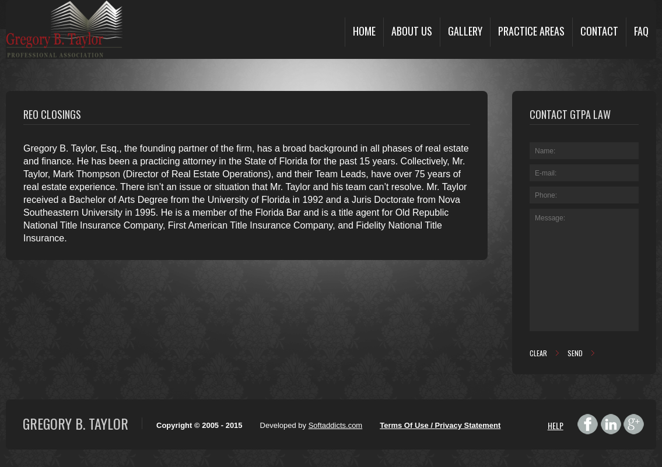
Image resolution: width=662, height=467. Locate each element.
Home (364, 30)
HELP (555, 425)
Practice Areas (531, 30)
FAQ (641, 30)
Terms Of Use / (407, 425)
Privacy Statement (468, 425)
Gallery (465, 30)
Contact (599, 30)
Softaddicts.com (336, 425)
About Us (411, 30)
